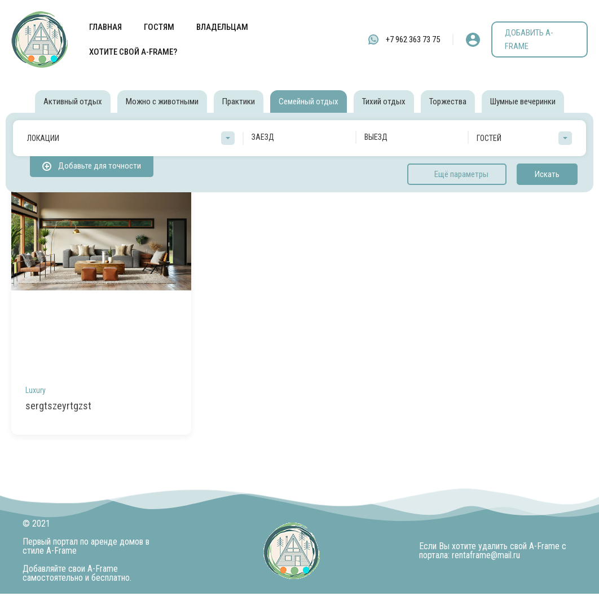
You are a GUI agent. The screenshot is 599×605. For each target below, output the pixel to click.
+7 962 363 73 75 (413, 39)
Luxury (35, 390)
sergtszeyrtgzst (58, 406)
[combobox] (131, 138)
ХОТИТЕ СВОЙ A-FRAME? (133, 52)
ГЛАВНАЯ (105, 27)
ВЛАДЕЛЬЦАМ (222, 27)
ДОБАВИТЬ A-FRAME (529, 39)
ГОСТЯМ (159, 27)
